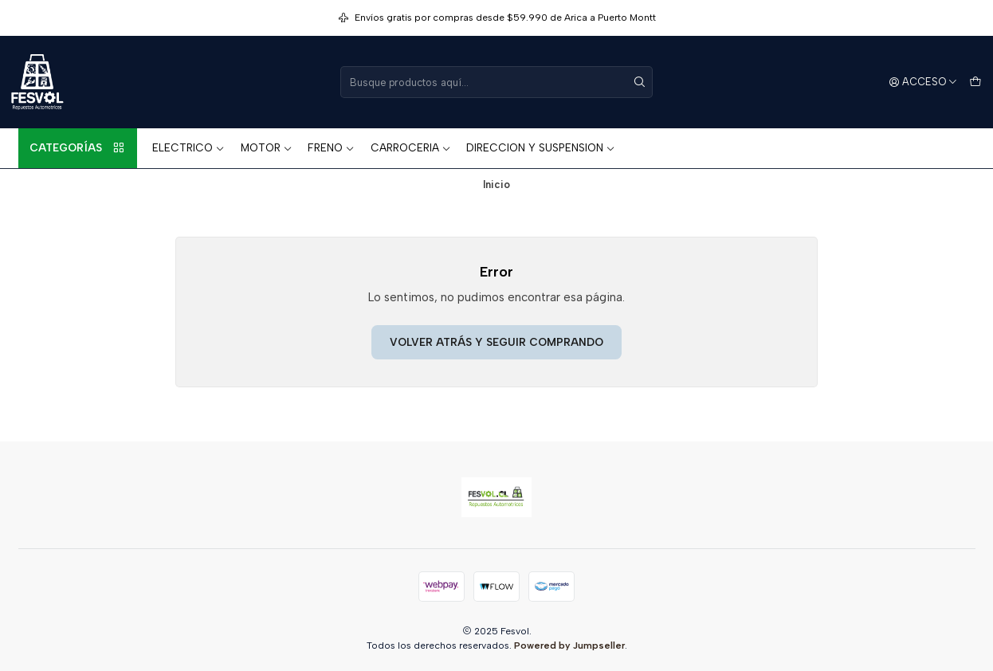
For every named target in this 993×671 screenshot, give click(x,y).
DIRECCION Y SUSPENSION (540, 147)
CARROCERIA (411, 147)
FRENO (331, 147)
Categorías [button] (77, 148)
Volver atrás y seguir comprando (496, 342)
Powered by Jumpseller (569, 645)
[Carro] (975, 82)
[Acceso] (923, 82)
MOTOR (266, 147)
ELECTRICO (188, 147)
